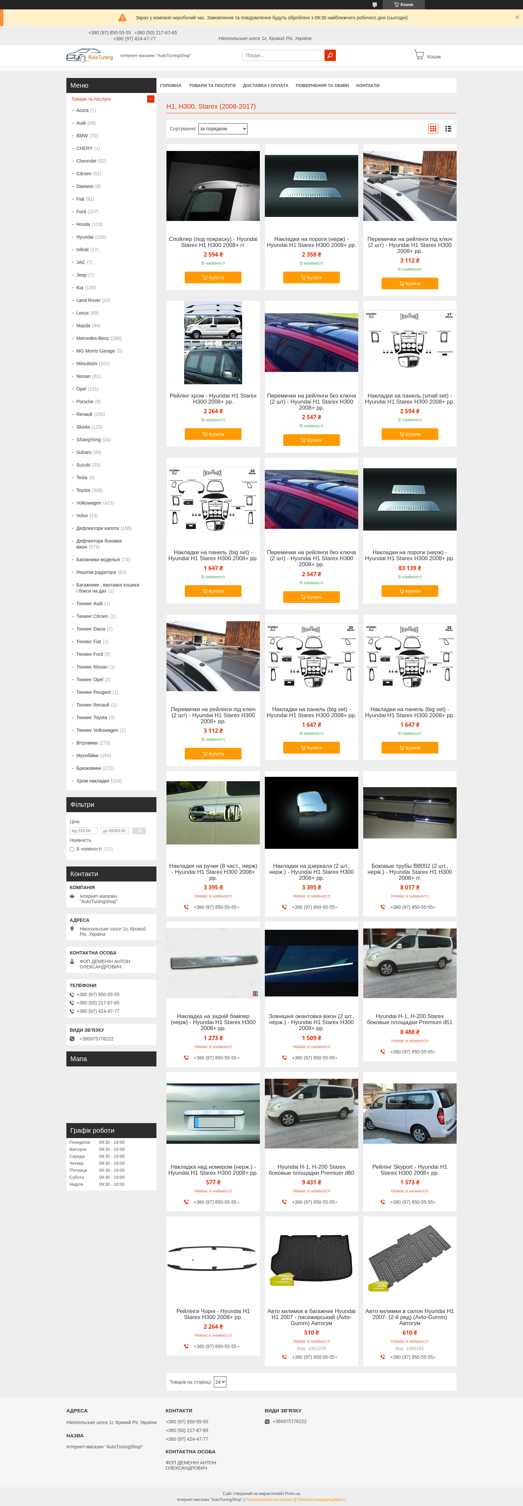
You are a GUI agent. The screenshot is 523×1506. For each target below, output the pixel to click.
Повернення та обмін (322, 85)
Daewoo (84, 186)
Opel (81, 389)
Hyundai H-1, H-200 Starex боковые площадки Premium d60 (312, 1170)
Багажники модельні (98, 559)
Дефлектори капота (97, 528)
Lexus (82, 313)
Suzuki (83, 465)
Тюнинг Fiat (88, 641)
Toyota (83, 490)
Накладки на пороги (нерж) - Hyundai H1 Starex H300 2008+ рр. (312, 242)
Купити (216, 277)
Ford (81, 211)
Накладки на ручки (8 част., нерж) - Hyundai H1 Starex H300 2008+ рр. (213, 872)
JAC (80, 262)
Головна (170, 85)
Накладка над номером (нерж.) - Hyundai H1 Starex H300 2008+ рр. (213, 1170)
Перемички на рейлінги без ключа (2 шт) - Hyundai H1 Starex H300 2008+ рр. (311, 402)
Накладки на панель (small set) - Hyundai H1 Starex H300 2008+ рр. (410, 399)
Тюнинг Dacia (90, 629)
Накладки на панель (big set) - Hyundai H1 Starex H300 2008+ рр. (213, 556)
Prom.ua (292, 1493)
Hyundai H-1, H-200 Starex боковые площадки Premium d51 (410, 1019)
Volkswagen (88, 503)
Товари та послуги (212, 85)
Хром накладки (92, 780)
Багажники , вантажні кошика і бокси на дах (107, 588)
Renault (84, 414)
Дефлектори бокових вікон (99, 544)
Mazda (83, 325)
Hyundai (84, 237)
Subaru (83, 452)
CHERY (84, 148)
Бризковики (88, 768)
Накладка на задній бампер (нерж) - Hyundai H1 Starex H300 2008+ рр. (213, 1022)
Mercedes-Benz (92, 338)
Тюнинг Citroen (92, 616)
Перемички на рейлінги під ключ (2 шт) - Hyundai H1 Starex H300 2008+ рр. (410, 245)
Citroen (83, 173)
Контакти (368, 85)
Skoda (83, 427)
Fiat (80, 199)
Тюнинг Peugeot (93, 692)
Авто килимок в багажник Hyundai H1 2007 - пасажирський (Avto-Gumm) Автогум (312, 1317)
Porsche (84, 401)
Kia (79, 287)
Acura (82, 110)
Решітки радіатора (96, 572)
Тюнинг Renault (92, 705)
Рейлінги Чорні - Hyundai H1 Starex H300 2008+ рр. (213, 1314)
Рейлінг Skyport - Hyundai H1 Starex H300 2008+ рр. (409, 1170)
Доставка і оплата (265, 85)
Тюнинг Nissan (92, 667)
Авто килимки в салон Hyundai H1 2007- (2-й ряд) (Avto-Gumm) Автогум (410, 1317)
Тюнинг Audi (89, 603)
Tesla (81, 477)
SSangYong (88, 439)
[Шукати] (330, 55)
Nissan (83, 376)
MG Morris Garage (95, 351)
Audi (81, 123)
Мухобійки (87, 755)
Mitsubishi (86, 363)
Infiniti (82, 249)
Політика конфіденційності (321, 1499)
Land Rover (88, 300)
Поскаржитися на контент (269, 1499)
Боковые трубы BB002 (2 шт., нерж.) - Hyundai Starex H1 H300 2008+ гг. (410, 872)
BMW (82, 135)
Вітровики (87, 743)
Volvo (82, 515)
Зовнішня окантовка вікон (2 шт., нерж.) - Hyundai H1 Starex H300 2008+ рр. (311, 1022)
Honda (83, 224)
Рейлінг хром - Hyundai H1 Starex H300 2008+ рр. (213, 399)
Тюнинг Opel (89, 679)
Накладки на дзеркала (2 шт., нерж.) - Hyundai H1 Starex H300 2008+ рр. (311, 872)
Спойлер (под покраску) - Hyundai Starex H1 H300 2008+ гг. (213, 242)
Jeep (81, 275)
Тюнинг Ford (89, 654)
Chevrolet (86, 161)
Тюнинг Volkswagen (97, 730)
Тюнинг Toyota (91, 717)
